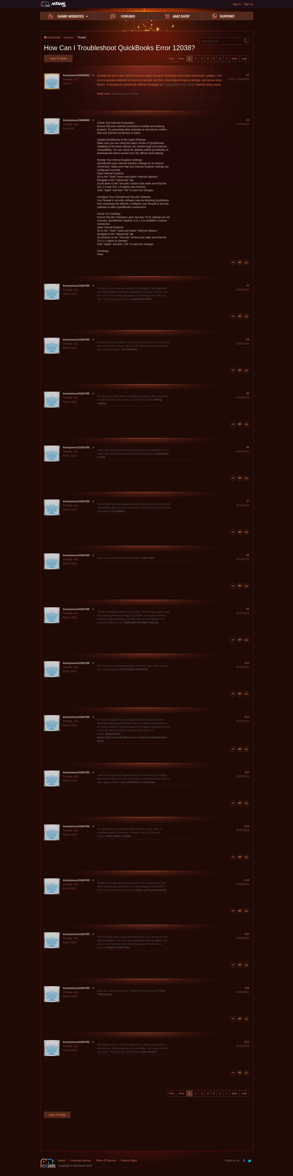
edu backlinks (129, 349)
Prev (181, 58)
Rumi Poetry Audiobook (134, 669)
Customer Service (80, 1160)
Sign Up (248, 4)
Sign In (237, 4)
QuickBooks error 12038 (125, 93)
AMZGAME (52, 37)
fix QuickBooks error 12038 (179, 84)
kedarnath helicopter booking (141, 622)
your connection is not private (138, 782)
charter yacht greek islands (150, 889)
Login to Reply (58, 58)
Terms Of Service (106, 1160)
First (171, 58)
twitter (250, 1160)
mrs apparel (118, 511)
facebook (244, 1160)
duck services (149, 1051)
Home (61, 1160)
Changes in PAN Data (117, 947)
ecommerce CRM (141, 298)
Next (234, 58)
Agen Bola (148, 557)
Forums (68, 37)
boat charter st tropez (119, 836)
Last (244, 58)
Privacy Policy (129, 1160)
